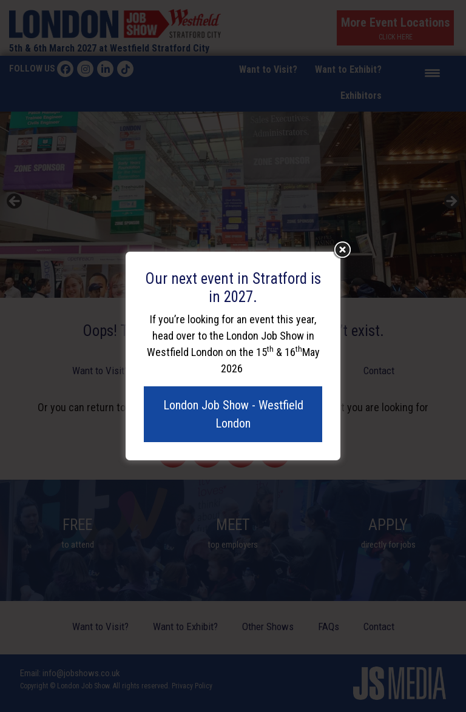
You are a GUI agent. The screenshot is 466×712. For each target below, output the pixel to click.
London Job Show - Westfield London (233, 414)
